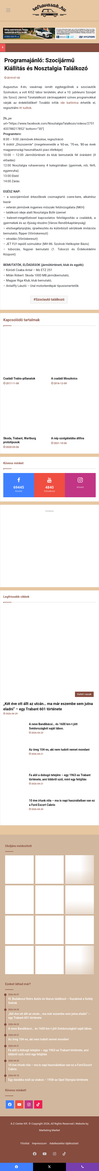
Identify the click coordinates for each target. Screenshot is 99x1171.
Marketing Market (49, 1130)
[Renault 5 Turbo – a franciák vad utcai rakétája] (79, 960)
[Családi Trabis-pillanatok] (25, 352)
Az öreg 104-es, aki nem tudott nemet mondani (59, 749)
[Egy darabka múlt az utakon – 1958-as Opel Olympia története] (79, 899)
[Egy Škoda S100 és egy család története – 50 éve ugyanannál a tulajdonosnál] (49, 930)
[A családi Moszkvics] (73, 352)
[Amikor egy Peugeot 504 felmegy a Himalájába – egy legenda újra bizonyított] (79, 930)
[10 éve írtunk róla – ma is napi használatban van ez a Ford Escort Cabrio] (14, 809)
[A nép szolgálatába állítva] (73, 412)
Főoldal (25, 1143)
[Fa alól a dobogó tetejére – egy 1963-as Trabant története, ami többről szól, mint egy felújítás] (14, 784)
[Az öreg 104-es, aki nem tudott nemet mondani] (14, 759)
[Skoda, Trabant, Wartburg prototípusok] (25, 412)
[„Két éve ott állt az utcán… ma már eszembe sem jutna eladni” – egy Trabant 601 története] (49, 653)
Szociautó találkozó (50, 299)
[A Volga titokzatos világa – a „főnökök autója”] (49, 960)
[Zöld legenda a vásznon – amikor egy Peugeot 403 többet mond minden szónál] (19, 930)
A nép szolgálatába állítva (67, 438)
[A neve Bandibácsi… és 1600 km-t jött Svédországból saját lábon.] (14, 733)
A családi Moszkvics (64, 378)
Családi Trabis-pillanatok (19, 378)
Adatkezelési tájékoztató (64, 1143)
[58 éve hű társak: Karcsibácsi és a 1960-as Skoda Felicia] (19, 960)
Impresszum (39, 1143)
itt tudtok (25, 108)
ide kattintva (69, 103)
